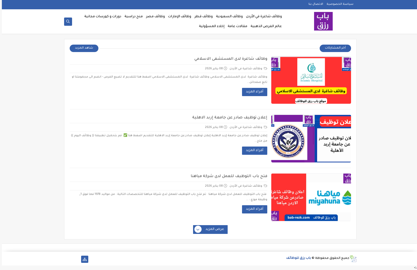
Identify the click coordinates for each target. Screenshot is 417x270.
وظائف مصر (153, 17)
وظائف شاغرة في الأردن (262, 17)
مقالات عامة (235, 26)
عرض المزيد (207, 230)
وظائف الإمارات (177, 17)
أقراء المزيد (252, 92)
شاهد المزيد (82, 48)
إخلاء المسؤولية (210, 26)
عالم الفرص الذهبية (264, 26)
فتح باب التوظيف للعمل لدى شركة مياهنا (227, 176)
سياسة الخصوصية (338, 4)
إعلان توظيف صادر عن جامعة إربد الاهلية (227, 118)
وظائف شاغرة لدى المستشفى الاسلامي (229, 59)
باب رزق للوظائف (296, 258)
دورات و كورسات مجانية (100, 17)
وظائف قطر (202, 17)
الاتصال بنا (314, 4)
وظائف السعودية (227, 17)
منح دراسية (132, 17)
